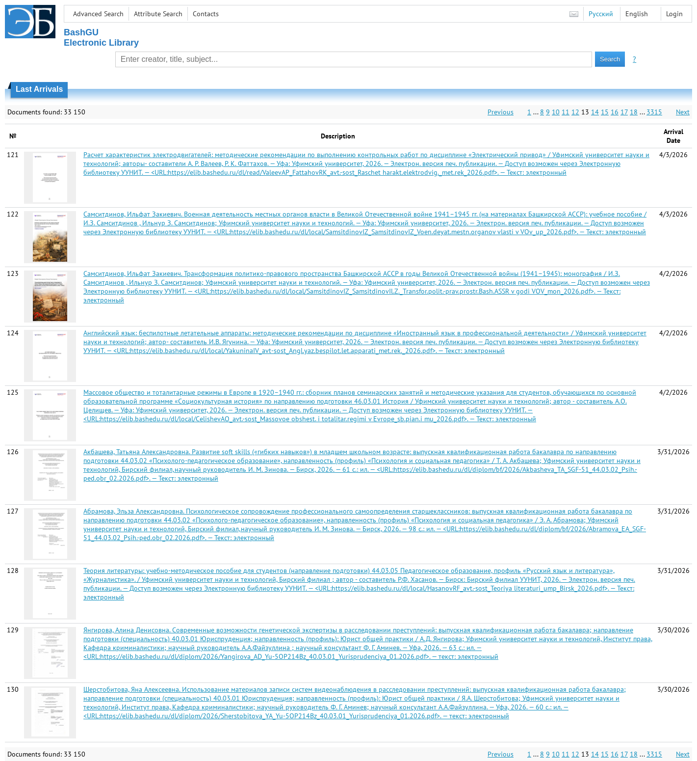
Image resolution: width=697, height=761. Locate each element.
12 (575, 112)
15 (605, 112)
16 (615, 112)
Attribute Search (158, 13)
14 (595, 112)
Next (683, 112)
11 (565, 112)
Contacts (206, 13)
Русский (601, 13)
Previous (501, 112)
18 (634, 112)
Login (674, 13)
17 (624, 112)
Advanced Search (98, 13)
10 (556, 112)
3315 (654, 112)
